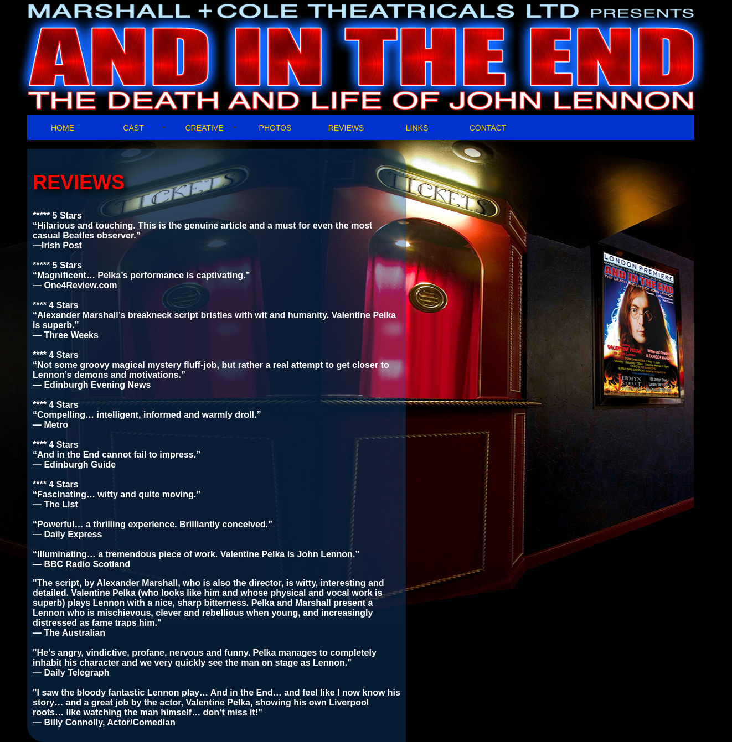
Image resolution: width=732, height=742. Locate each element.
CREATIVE (204, 127)
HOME (62, 127)
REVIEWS (346, 127)
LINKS (417, 127)
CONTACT (488, 127)
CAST (133, 127)
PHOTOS (275, 127)
